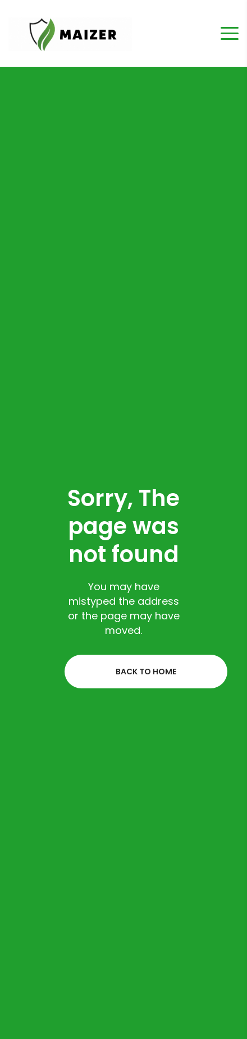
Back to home (146, 671)
